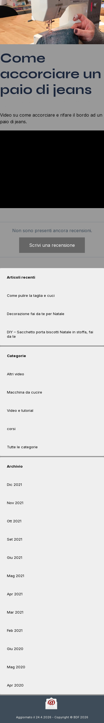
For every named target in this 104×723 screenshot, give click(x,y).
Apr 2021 (14, 594)
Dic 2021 (14, 484)
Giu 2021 (14, 557)
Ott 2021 (14, 521)
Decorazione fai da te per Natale (35, 313)
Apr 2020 (15, 685)
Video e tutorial (20, 410)
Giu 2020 (15, 648)
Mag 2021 (15, 575)
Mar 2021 (15, 612)
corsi (11, 428)
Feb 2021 (14, 630)
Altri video (15, 374)
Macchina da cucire (24, 392)
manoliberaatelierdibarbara (26, 106)
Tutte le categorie (22, 447)
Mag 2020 (16, 667)
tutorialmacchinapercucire (62, 106)
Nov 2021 (15, 503)
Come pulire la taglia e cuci (31, 295)
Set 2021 (14, 539)
